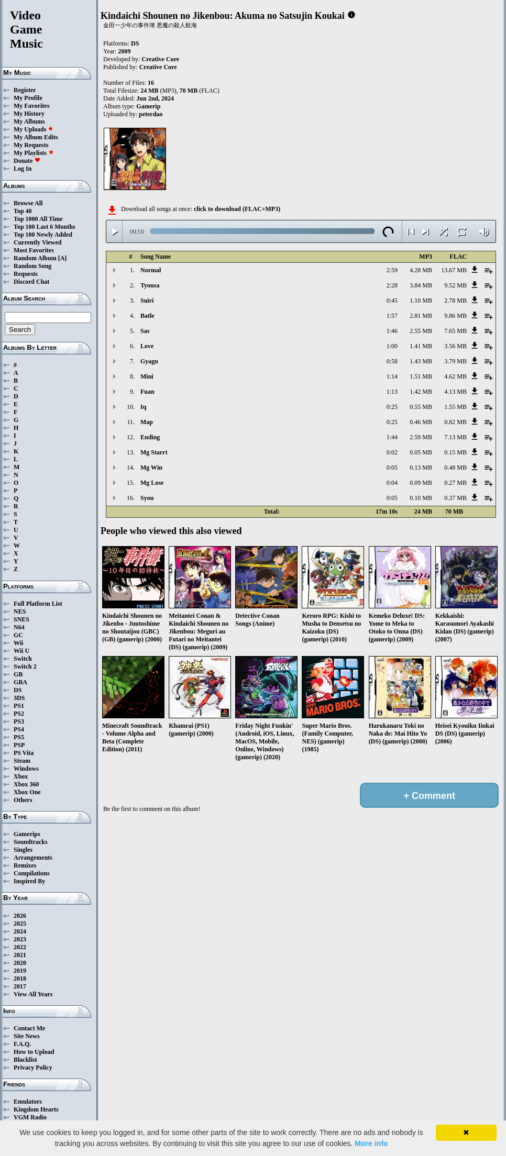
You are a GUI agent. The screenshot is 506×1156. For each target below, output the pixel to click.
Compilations (32, 873)
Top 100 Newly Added (43, 234)
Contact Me (29, 1028)
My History (29, 113)
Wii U (21, 650)
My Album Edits (36, 137)
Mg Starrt (154, 452)
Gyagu (149, 361)
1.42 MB (421, 391)
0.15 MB (455, 452)
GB (18, 674)
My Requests (31, 145)
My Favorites (31, 105)
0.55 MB (421, 406)
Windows (26, 768)
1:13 (392, 391)
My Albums (29, 121)
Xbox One (27, 792)
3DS (19, 698)
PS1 (19, 705)
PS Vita (24, 753)
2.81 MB (421, 315)
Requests (26, 273)
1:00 (392, 346)
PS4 (19, 729)
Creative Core (160, 59)
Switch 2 (25, 666)
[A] (62, 258)
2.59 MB (421, 437)
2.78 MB (455, 300)
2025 (20, 923)
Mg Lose (151, 482)
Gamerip (148, 106)
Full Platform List (38, 603)
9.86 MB (455, 315)
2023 (20, 939)
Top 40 (23, 211)
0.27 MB (455, 482)
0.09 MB (421, 482)
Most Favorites (34, 250)
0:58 (392, 361)
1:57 (392, 315)
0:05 (392, 467)
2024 (20, 931)
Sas (144, 331)
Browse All (28, 203)
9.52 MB (455, 285)
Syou (146, 498)
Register (25, 90)
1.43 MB (421, 361)
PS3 (19, 721)
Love (146, 346)
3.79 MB (455, 361)
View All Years (33, 994)
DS (17, 690)
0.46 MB (421, 422)
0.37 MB (455, 498)
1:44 (392, 437)
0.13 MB (421, 467)
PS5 (19, 737)
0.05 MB (421, 452)
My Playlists (34, 153)
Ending (150, 437)
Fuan (147, 391)
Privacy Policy (33, 1067)
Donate (27, 160)
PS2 (19, 713)
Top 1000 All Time (38, 219)
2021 (20, 955)
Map (146, 422)
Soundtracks (31, 842)
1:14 (392, 376)
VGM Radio (30, 1117)
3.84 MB (421, 285)
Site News (27, 1036)
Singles (23, 849)
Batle (147, 315)
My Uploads (33, 129)
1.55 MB (455, 406)
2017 (20, 986)
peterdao (150, 114)
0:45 (392, 300)
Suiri (146, 300)
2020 (20, 962)
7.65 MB (455, 331)
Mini (146, 376)
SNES (21, 619)
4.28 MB (421, 270)
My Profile (28, 98)
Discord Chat (31, 281)
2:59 (392, 270)
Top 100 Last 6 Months (44, 226)
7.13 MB (455, 437)
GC (18, 635)
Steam (22, 760)
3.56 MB (455, 346)
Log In (22, 168)
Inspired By (29, 881)
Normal (150, 270)
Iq (143, 406)
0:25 (392, 406)
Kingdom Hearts (36, 1109)
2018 (20, 978)
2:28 (392, 285)
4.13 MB (455, 391)
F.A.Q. (22, 1044)
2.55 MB (421, 331)
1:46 (392, 331)
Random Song (32, 266)
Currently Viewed (37, 242)
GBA (20, 682)
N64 (19, 627)
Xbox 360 (26, 784)
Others (23, 800)
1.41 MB (421, 346)
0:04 (392, 482)
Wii (18, 643)
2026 (20, 915)
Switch (23, 658)
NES (20, 611)
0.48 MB (455, 467)
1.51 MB (421, 376)
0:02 (392, 452)
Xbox (21, 776)
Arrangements (33, 857)
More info (371, 1143)
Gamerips (27, 834)
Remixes (25, 865)
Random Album (35, 258)
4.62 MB (455, 376)
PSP (19, 745)
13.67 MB (454, 270)
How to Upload (34, 1051)
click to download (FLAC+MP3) (237, 209)
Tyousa (149, 285)
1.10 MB (421, 300)
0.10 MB (421, 498)
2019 (20, 970)
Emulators (28, 1101)
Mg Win (151, 467)
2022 (20, 947)
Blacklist (25, 1059)
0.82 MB (455, 422)
